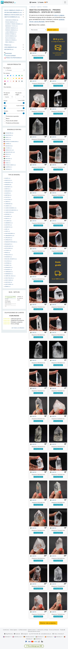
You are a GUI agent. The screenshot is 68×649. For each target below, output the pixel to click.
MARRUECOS (9, 150)
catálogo (33, 6)
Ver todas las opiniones (18, 327)
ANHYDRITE (8, 186)
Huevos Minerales (10, 36)
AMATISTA (8, 180)
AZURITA (8, 193)
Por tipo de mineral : (7, 93)
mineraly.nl (58, 636)
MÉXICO (8, 154)
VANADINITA (9, 273)
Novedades (8, 53)
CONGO (8, 139)
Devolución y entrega (43, 629)
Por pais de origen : (18, 93)
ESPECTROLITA (9, 278)
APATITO (8, 188)
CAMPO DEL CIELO (10, 275)
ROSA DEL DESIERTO (11, 258)
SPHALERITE (8, 267)
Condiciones (6, 629)
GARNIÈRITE (9, 222)
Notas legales (13, 629)
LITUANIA (8, 148)
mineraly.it (39, 636)
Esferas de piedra (10, 33)
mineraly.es (49, 636)
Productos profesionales (13, 57)
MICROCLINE (9, 246)
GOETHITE (8, 224)
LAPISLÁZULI (8, 237)
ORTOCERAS (8, 248)
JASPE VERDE (9, 284)
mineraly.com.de (29, 636)
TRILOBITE (8, 269)
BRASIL (8, 137)
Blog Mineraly (8, 633)
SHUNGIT (8, 265)
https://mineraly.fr (59, 633)
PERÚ (7, 156)
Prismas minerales (11, 22)
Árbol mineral (9, 42)
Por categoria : (7, 68)
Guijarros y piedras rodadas (14, 23)
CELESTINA (8, 199)
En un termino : (7, 87)
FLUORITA (8, 220)
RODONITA (8, 256)
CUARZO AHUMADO (10, 207)
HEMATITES (8, 227)
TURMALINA (9, 271)
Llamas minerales (10, 32)
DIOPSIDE (8, 214)
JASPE (7, 231)
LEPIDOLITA (8, 239)
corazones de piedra (11, 20)
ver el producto (38, 58)
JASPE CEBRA (9, 280)
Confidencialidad (22, 629)
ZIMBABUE (8, 169)
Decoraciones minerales (13, 12)
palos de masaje (10, 38)
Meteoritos (8, 49)
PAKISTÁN (8, 158)
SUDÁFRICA (8, 167)
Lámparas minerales (11, 28)
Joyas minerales (10, 47)
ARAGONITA (8, 191)
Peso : (5, 106)
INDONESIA (8, 145)
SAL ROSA (8, 261)
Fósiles (7, 45)
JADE (7, 229)
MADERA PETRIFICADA (11, 241)
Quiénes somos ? (32, 629)
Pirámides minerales (11, 30)
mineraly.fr (7, 636)
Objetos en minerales (12, 17)
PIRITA (7, 252)
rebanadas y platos (11, 26)
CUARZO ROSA (9, 212)
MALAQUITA (8, 244)
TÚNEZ (7, 162)
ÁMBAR (7, 286)
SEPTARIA (8, 263)
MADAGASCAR (10, 152)
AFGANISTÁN (9, 133)
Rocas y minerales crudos (13, 10)
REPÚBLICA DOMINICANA (11, 141)
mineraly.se (38, 638)
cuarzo (33, 53)
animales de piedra (10, 40)
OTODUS (8, 250)
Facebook (17, 633)
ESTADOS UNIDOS (10, 164)
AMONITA (8, 184)
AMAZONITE (8, 182)
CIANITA (7, 201)
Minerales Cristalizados (13, 14)
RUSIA (7, 160)
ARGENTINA (9, 135)
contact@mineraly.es (46, 633)
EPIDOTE (8, 218)
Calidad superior (10, 55)
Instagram (24, 633)
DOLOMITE (8, 216)
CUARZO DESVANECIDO (11, 210)
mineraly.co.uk (17, 636)
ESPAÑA (8, 143)
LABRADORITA (9, 235)
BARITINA (8, 195)
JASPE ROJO (8, 282)
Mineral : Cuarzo (53, 29)
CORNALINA (8, 203)
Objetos (39, 6)
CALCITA (8, 197)
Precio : (6, 100)
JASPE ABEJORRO (10, 233)
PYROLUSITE (9, 254)
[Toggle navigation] (65, 2)
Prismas (45, 6)
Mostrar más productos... (48, 623)
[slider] (5, 103)
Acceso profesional (54, 629)
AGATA (7, 178)
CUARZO (8, 205)
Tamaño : (6, 111)
